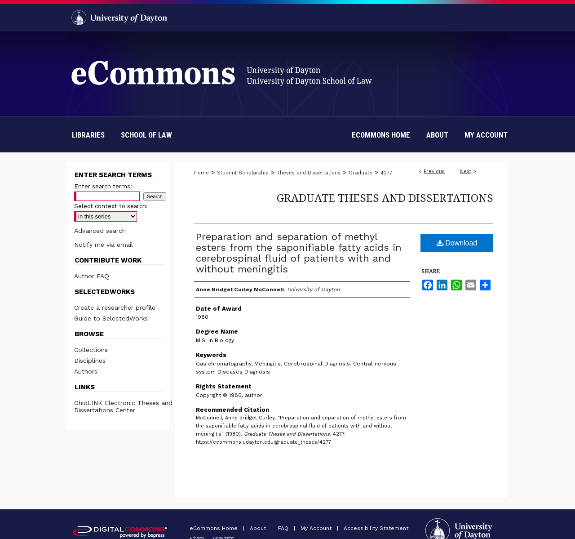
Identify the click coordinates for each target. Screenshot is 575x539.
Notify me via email (103, 244)
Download (457, 243)
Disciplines (90, 360)
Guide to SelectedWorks (111, 318)
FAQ (284, 528)
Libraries (88, 134)
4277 (386, 173)
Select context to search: (111, 206)
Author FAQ (91, 276)
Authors (85, 371)
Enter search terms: (103, 186)
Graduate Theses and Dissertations (385, 197)
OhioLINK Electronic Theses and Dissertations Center (123, 406)
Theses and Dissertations (309, 173)
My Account (317, 528)
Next (465, 171)
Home (201, 173)
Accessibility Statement (376, 528)
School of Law (146, 134)
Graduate (360, 173)
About (259, 528)
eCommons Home (214, 528)
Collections (91, 349)
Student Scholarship (243, 173)
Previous (434, 171)
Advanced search (100, 230)
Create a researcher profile (114, 307)
